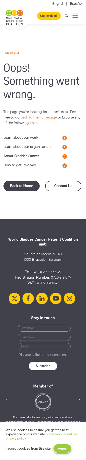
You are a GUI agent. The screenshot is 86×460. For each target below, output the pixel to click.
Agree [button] (62, 448)
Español (76, 4)
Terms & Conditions (53, 354)
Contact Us (63, 186)
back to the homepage (38, 117)
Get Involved (48, 15)
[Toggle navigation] (75, 15)
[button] (7, 399)
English (58, 4)
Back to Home (21, 186)
